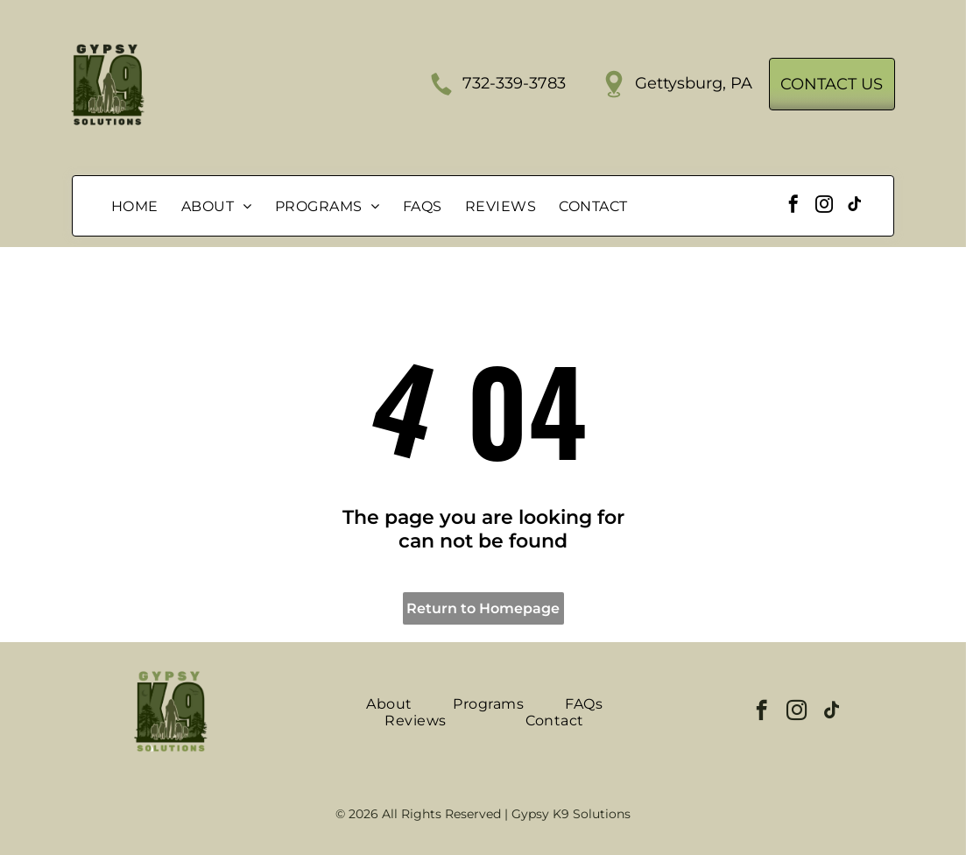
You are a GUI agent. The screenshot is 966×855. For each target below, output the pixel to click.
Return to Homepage (483, 608)
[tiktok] (855, 206)
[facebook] (793, 206)
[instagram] (824, 206)
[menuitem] (135, 206)
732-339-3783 (514, 83)
